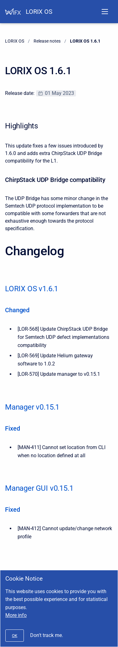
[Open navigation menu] (105, 11)
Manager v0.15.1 (32, 407)
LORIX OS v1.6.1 (31, 288)
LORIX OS (39, 11)
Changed (17, 310)
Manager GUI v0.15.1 (39, 488)
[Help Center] (13, 11)
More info (16, 615)
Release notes (47, 41)
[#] (14, 635)
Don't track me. (46, 635)
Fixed (12, 428)
